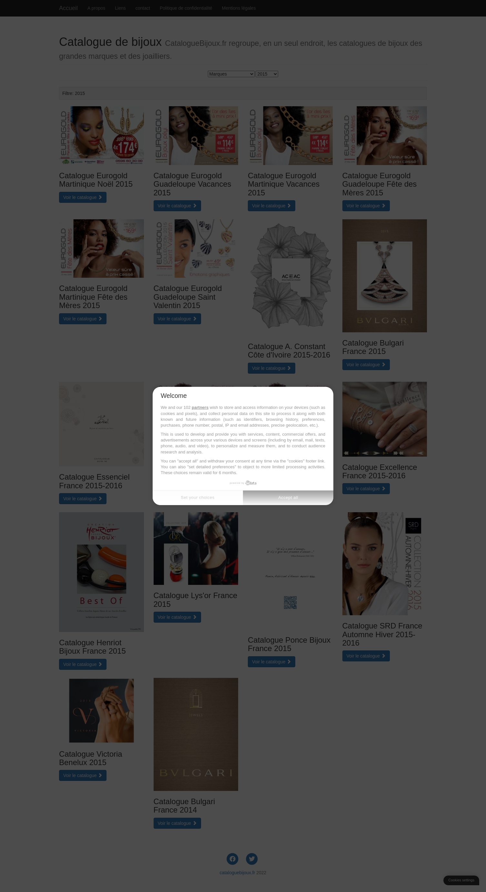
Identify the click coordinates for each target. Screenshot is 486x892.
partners (200, 407)
